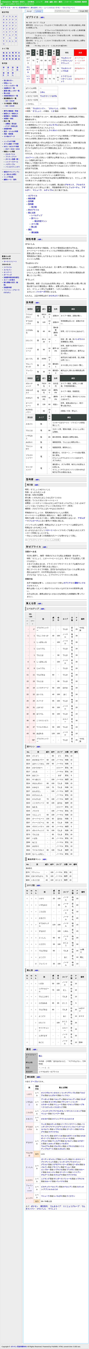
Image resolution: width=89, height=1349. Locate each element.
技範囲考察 (8, 129)
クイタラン (71, 1196)
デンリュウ (49, 1162)
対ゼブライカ (33, 210)
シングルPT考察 (9, 141)
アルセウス (80, 185)
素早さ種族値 (8, 111)
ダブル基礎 (8, 144)
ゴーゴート (71, 1129)
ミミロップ (77, 1111)
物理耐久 (7, 116)
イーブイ (64, 1124)
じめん (42, 92)
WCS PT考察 (14, 146)
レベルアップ (36, 215)
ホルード (48, 1181)
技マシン (35, 218)
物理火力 (7, 113)
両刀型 (34, 207)
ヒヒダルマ (53, 1095)
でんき (42, 96)
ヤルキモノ (60, 1111)
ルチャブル (48, 190)
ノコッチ (63, 1093)
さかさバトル (10, 154)
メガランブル (10, 164)
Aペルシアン (71, 1099)
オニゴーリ (8, 272)
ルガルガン (62, 1149)
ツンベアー (56, 1114)
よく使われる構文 (10, 174)
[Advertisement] (11, 217)
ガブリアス (67, 583)
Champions (6, 2)
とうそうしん (66, 76)
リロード (68, 2)
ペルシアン (58, 1099)
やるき (65, 71)
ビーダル (75, 1164)
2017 (7, 149)
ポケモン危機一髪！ (12, 159)
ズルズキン (58, 1146)
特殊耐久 (15, 116)
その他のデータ (9, 136)
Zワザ (7, 126)
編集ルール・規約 (10, 179)
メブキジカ (58, 1129)
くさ (53, 111)
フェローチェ (74, 187)
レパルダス (64, 1144)
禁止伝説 (7, 93)
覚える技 (31, 213)
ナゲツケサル (54, 1132)
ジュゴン (64, 1159)
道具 (5, 131)
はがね (54, 96)
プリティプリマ (10, 157)
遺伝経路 (35, 232)
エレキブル (28, 69)
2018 (12, 149)
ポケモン (34, 1206)
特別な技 (14, 126)
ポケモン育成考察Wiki (19, 1347)
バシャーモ (66, 1138)
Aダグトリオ (71, 1136)
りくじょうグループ (71, 1206)
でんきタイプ (55, 1206)
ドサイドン (56, 1167)
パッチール (80, 1127)
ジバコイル (8, 267)
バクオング (71, 1104)
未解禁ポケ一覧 (9, 88)
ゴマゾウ (52, 1111)
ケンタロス (54, 1093)
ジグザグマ (56, 1164)
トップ (39, 2)
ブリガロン (71, 1170)
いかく (63, 79)
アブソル (63, 1119)
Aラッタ (53, 1124)
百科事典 (31, 2)
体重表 (6, 118)
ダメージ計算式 (9, 280)
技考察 (31, 201)
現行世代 (15, 2)
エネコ (64, 1127)
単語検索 (77, 2)
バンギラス (78, 339)
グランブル (71, 1093)
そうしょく (65, 63)
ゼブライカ (6, 8)
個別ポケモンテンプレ (12, 172)
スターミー (49, 530)
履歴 (60, 2)
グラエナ (44, 1141)
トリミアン (76, 1172)
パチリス (69, 1111)
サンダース (58, 1179)
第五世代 (44, 1206)
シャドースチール (11, 162)
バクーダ (64, 1164)
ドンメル (71, 1127)
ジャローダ (40, 292)
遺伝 (30, 230)
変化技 (14, 124)
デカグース (49, 1149)
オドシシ (55, 1119)
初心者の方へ (8, 80)
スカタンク (58, 1107)
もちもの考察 (13, 131)
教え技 (34, 227)
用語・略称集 (8, 134)
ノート (38, 11)
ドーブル (34, 1082)
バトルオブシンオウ (12, 167)
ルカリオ (70, 1119)
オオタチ (44, 1119)
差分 (55, 2)
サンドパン (45, 1136)
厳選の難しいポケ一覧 (12, 91)
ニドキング (45, 1179)
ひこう (48, 96)
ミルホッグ (51, 1144)
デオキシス (69, 185)
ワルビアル (45, 1146)
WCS (6, 146)
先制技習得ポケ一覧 (11, 96)
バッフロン (65, 1095)
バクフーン (73, 1124)
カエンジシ (51, 1172)
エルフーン (29, 157)
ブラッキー (65, 1102)
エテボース (45, 1104)
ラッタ (43, 1124)
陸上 (40, 1056)
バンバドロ (60, 1181)
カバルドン (8, 270)
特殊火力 (15, 113)
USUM (11, 101)
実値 (16, 111)
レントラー (28, 78)
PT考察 (16, 144)
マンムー (44, 1114)
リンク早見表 (8, 177)
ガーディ (44, 1159)
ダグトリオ (58, 1136)
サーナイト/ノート (10, 261)
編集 (51, 2)
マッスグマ (57, 1127)
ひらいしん (67, 60)
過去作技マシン (40, 221)
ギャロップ (53, 1159)
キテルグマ (58, 1175)
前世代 (22, 2)
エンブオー (45, 1170)
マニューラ (37, 190)
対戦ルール (8, 83)
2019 (18, 149)
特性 (11, 118)
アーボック (45, 1099)
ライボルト (53, 130)
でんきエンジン (39, 108)
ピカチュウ (45, 1187)
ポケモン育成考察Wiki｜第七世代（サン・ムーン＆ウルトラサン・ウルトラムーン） (44, 8)
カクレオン (49, 1107)
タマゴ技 (35, 224)
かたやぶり (53, 296)
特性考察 (31, 199)
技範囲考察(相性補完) (11, 277)
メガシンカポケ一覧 (11, 86)
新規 (46, 2)
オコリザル (45, 1093)
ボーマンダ (8, 275)
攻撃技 (7, 124)
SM (6, 101)
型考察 (31, 204)
